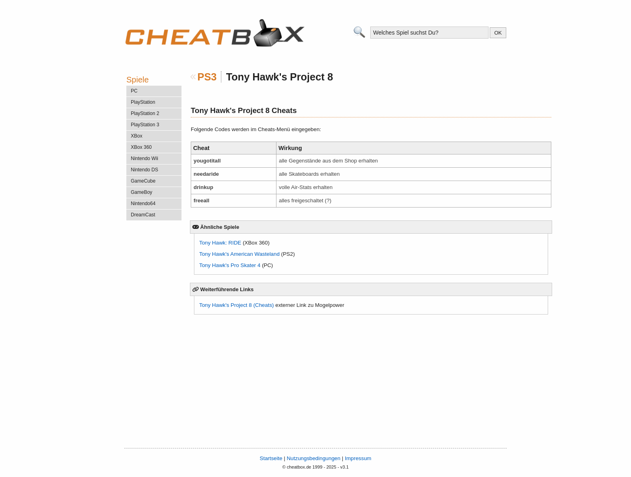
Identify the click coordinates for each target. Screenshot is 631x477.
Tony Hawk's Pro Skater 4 (229, 265)
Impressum (358, 458)
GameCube (143, 181)
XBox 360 (141, 147)
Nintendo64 (143, 203)
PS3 (207, 76)
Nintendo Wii (144, 158)
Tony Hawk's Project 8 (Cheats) (236, 305)
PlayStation (143, 102)
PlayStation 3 (145, 124)
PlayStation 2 (145, 113)
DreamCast (143, 215)
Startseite (271, 458)
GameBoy (141, 192)
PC (134, 91)
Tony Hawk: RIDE (220, 243)
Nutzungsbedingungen (313, 458)
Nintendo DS (144, 170)
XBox (136, 136)
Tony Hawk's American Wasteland (239, 254)
